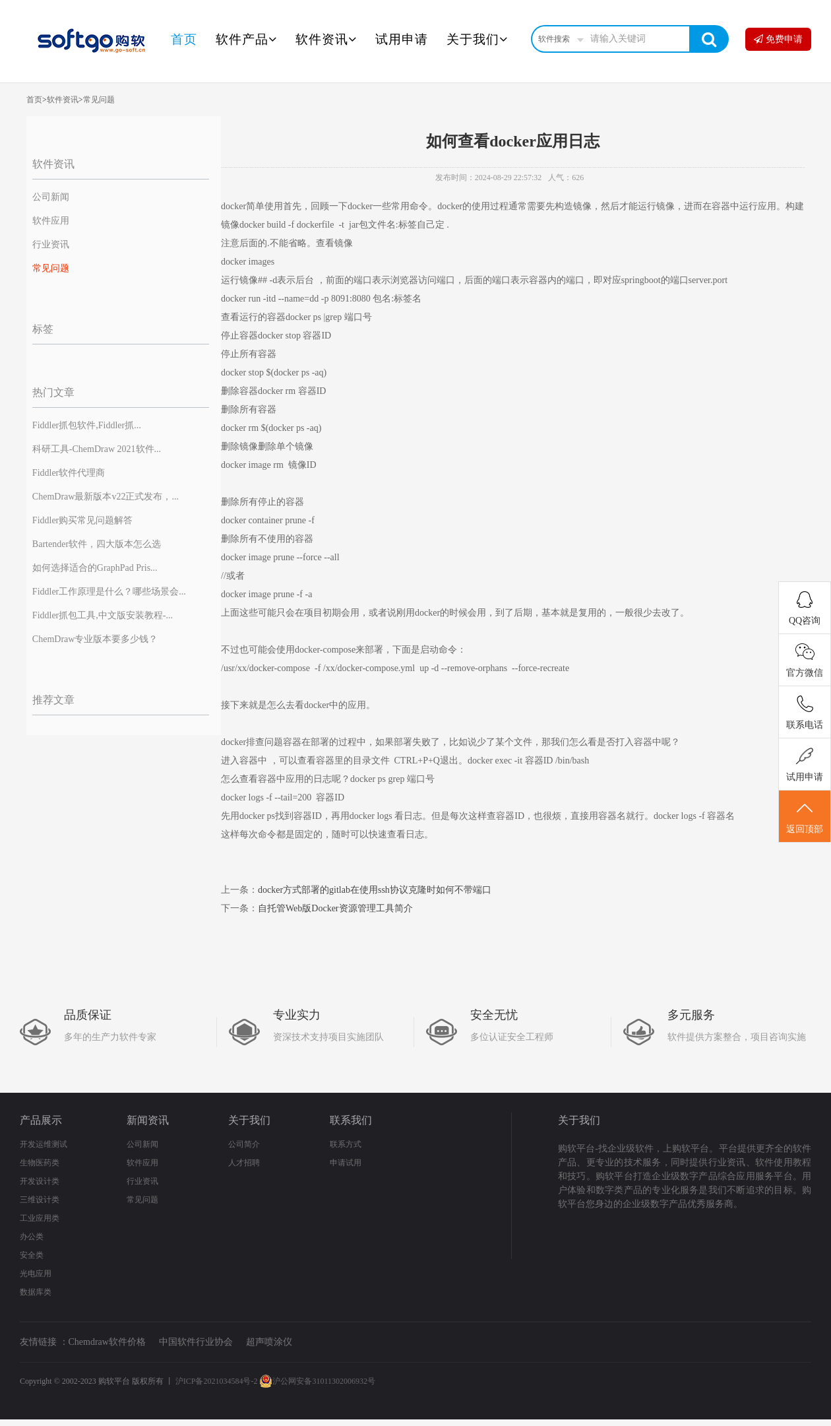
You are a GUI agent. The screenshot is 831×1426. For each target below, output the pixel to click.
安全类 (32, 1255)
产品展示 (41, 1120)
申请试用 (345, 1162)
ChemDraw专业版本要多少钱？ (95, 639)
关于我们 (477, 39)
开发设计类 (39, 1181)
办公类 (32, 1236)
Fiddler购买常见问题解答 (82, 520)
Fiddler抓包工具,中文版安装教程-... (102, 615)
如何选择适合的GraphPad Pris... (95, 568)
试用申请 (401, 39)
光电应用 (35, 1273)
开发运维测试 (43, 1144)
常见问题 (99, 99)
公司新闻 (50, 197)
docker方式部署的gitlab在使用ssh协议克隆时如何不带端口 (374, 890)
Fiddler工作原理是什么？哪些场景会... (109, 592)
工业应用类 (39, 1218)
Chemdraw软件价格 (107, 1342)
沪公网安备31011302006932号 (317, 1381)
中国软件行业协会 (196, 1342)
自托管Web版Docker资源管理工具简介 (335, 908)
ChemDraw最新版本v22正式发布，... (105, 497)
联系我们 (351, 1120)
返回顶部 (804, 817)
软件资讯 (326, 39)
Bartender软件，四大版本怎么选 (96, 544)
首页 (184, 39)
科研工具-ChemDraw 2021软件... (96, 449)
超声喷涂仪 (269, 1342)
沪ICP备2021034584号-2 (216, 1381)
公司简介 (244, 1144)
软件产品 (246, 39)
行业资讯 (50, 244)
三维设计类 (39, 1199)
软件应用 (50, 221)
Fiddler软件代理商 (68, 473)
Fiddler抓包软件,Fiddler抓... (86, 425)
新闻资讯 (148, 1120)
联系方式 (345, 1144)
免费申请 (778, 39)
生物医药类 (39, 1162)
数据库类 (35, 1292)
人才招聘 (244, 1162)
